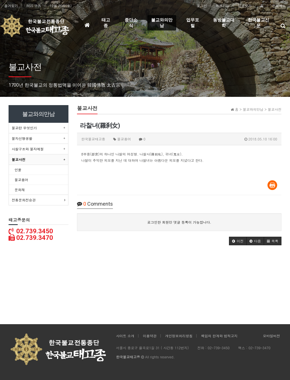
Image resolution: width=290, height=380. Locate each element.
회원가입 (222, 5)
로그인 (202, 5)
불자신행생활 (22, 138)
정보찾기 (245, 5)
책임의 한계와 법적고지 (219, 335)
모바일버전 (271, 335)
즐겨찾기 (11, 5)
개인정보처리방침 (178, 335)
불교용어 (21, 179)
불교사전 (18, 159)
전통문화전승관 (24, 199)
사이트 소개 (125, 335)
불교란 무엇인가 (24, 127)
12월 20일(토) (61, 5)
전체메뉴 (279, 5)
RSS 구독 (34, 5)
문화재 (20, 189)
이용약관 (150, 335)
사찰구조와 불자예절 (28, 148)
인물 (18, 169)
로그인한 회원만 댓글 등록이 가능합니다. (179, 222)
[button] (238, 241)
